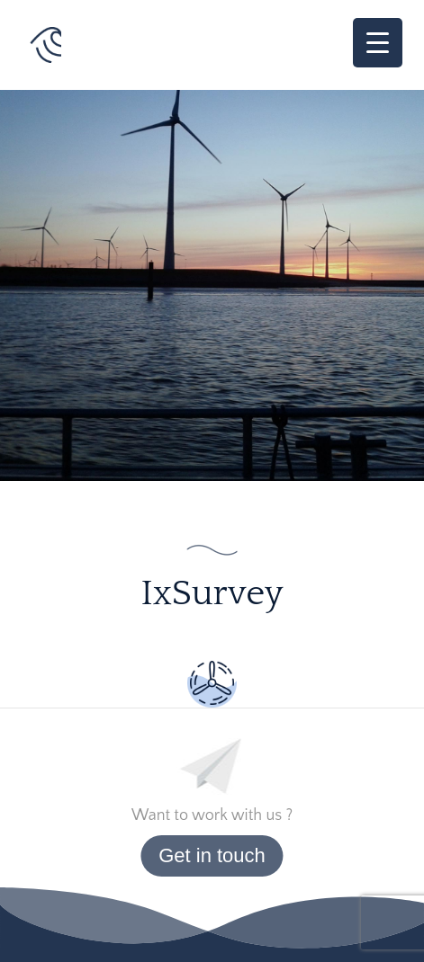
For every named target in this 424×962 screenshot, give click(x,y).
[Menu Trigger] (377, 42)
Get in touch (212, 855)
